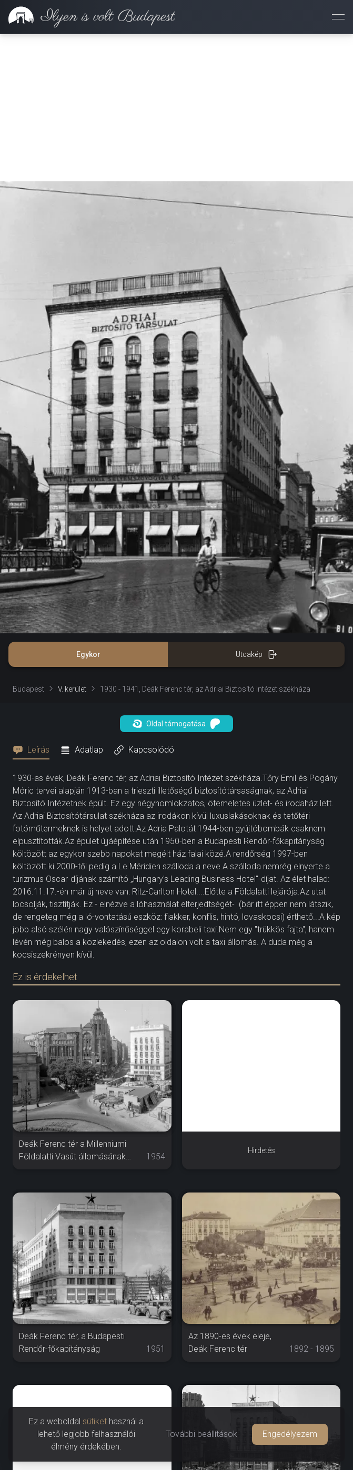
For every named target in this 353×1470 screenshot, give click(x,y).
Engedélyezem (290, 1434)
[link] (87, 16)
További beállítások (201, 1434)
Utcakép (256, 507)
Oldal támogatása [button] (176, 576)
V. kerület (72, 542)
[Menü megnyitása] (338, 17)
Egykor (88, 507)
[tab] (34, 602)
